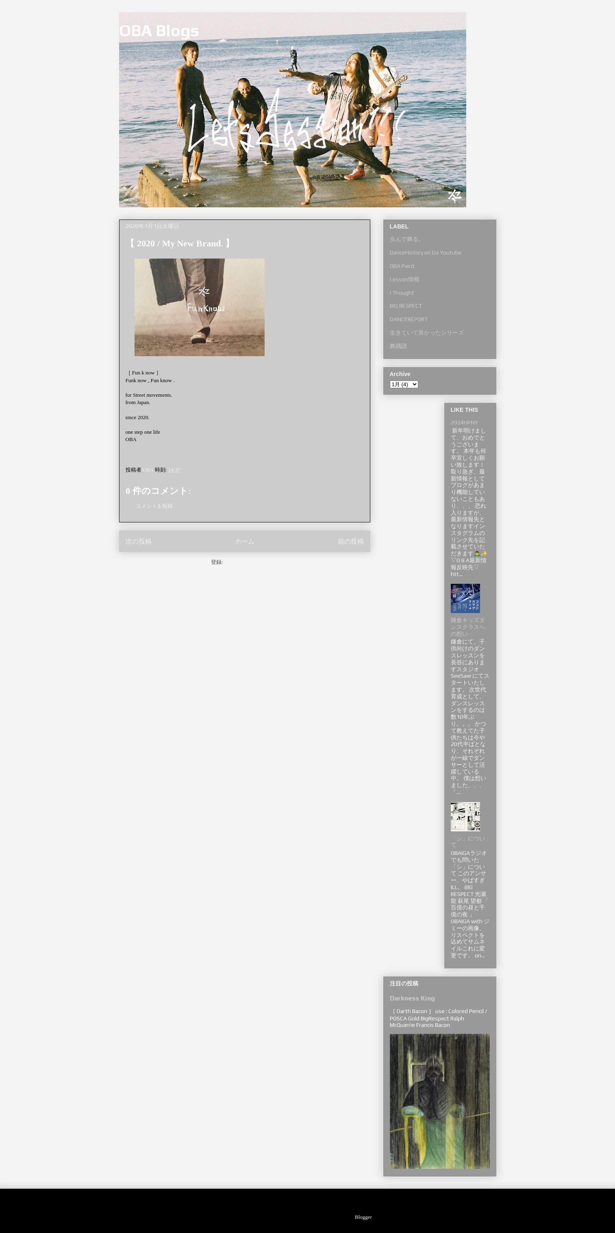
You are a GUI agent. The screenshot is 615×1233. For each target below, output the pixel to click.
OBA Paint (402, 266)
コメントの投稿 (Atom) (251, 562)
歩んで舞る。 (407, 239)
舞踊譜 (398, 346)
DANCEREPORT (409, 319)
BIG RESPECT (406, 305)
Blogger (363, 1217)
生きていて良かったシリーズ (427, 332)
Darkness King (412, 998)
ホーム (244, 541)
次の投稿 (139, 541)
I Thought (402, 292)
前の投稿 (351, 541)
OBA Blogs (159, 30)
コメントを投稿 (154, 506)
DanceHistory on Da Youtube (426, 252)
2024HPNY (464, 422)
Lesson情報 (404, 279)
